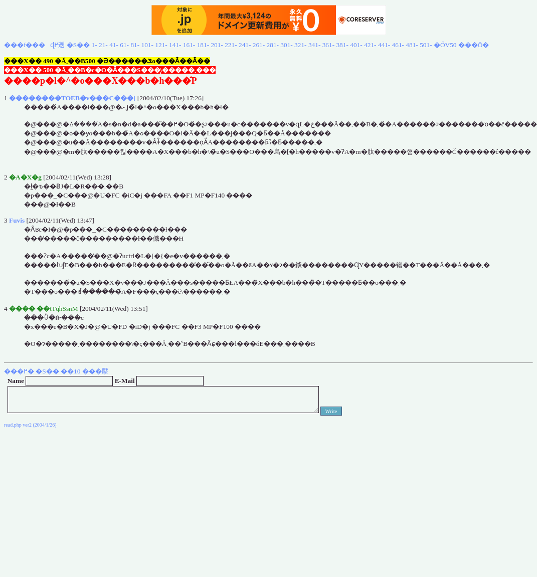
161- (189, 45)
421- (370, 45)
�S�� (78, 45)
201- (217, 45)
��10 (70, 371)
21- (103, 45)
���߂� (19, 371)
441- (384, 45)
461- (398, 45)
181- (203, 45)
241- (245, 45)
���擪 (95, 371)
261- (259, 45)
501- (426, 45)
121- (161, 45)
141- (175, 45)
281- (273, 45)
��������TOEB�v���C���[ (72, 98)
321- (300, 45)
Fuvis (17, 220)
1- (94, 45)
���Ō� (473, 45)
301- (286, 45)
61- (124, 45)
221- (231, 45)
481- (412, 45)
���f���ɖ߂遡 (34, 45)
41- (113, 45)
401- (356, 45)
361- (328, 45)
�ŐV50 (445, 45)
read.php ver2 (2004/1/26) (30, 425)
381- (342, 45)
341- (314, 45)
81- (134, 45)
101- (147, 45)
